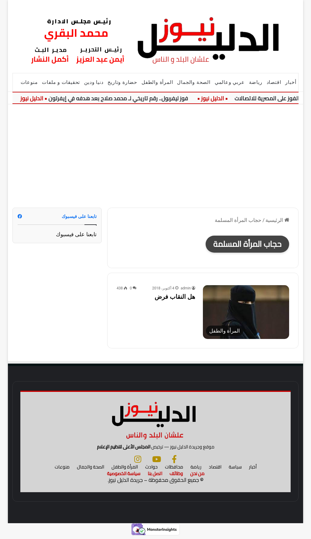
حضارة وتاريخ (122, 82)
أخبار (290, 82)
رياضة (255, 82)
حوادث (151, 469)
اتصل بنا (155, 476)
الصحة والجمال (193, 82)
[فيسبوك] (174, 461)
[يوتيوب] (156, 461)
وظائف (176, 476)
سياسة (235, 469)
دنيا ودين (93, 82)
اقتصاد (274, 82)
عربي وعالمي (230, 82)
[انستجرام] (138, 461)
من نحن (197, 476)
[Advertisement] (155, 156)
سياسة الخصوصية (123, 476)
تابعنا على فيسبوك (76, 234)
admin (186, 288)
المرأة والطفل (157, 82)
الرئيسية (277, 220)
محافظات (174, 469)
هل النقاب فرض (175, 296)
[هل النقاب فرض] (246, 312)
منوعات (29, 82)
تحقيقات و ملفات (61, 82)
